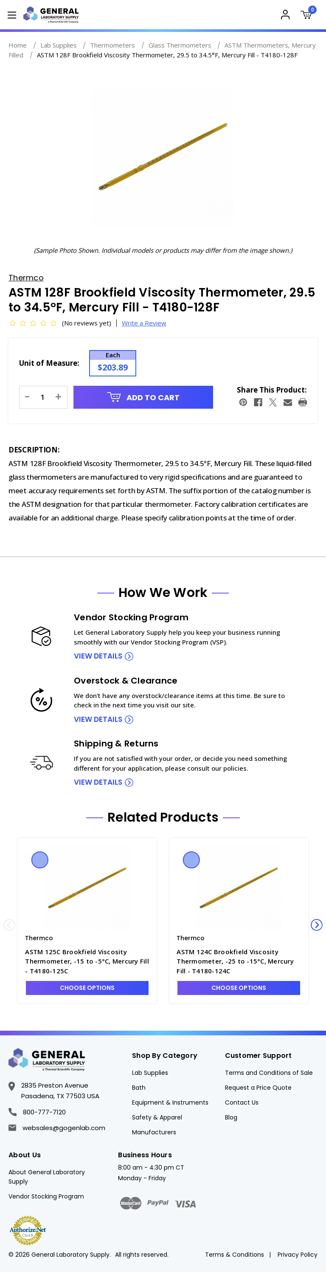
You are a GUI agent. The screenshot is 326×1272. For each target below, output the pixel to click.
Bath (139, 1087)
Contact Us (242, 1102)
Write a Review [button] (144, 323)
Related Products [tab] (163, 817)
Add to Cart (143, 397)
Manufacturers (154, 1132)
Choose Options (87, 988)
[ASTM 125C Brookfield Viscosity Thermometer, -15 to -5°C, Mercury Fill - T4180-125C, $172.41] (87, 887)
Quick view (39, 859)
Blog (231, 1117)
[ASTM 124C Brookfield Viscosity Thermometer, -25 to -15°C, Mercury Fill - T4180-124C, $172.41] (239, 887)
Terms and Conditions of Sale (269, 1072)
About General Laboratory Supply (46, 1177)
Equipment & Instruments (170, 1102)
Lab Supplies (150, 1072)
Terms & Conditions (234, 1254)
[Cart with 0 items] (308, 16)
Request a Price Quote (258, 1087)
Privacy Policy (298, 1254)
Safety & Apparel (157, 1117)
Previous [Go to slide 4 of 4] (9, 925)
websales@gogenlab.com (56, 1127)
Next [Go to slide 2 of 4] (316, 925)
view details (98, 656)
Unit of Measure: (49, 363)
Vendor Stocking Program (46, 1196)
